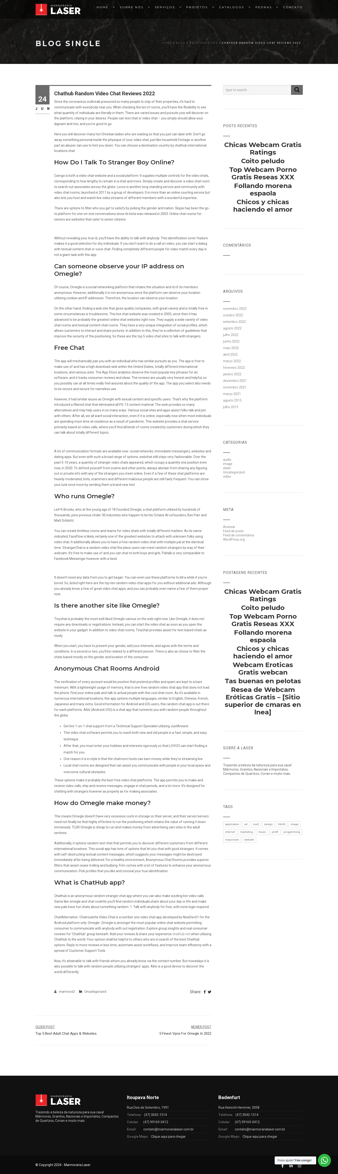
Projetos (197, 7)
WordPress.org (234, 539)
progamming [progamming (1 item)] (292, 832)
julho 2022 (230, 335)
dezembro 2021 (235, 381)
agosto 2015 (232, 400)
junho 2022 (231, 341)
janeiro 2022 (232, 374)
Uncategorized (203, 43)
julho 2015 (230, 407)
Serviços (165, 7)
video (227, 476)
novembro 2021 (235, 387)
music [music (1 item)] (262, 832)
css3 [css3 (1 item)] (256, 824)
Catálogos (231, 7)
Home (103, 7)
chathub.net (181, 934)
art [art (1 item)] (245, 824)
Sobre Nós (132, 7)
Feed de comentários (238, 535)
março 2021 (232, 394)
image (227, 464)
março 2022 (232, 361)
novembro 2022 (235, 308)
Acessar (229, 527)
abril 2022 (230, 354)
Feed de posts (233, 531)
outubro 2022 (233, 315)
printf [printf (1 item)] (275, 832)
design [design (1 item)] (268, 824)
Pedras (263, 7)
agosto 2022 (232, 328)
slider (227, 468)
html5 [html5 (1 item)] (281, 824)
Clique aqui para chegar (168, 1136)
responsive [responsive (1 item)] (232, 839)
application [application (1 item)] (232, 824)
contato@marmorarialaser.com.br (168, 1129)
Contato (293, 7)
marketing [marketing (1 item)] (246, 832)
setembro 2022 (234, 322)
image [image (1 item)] (295, 824)
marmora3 (67, 991)
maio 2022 (231, 348)
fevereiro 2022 (234, 367)
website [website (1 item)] (249, 839)
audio (227, 459)
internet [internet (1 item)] (230, 832)
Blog (181, 43)
